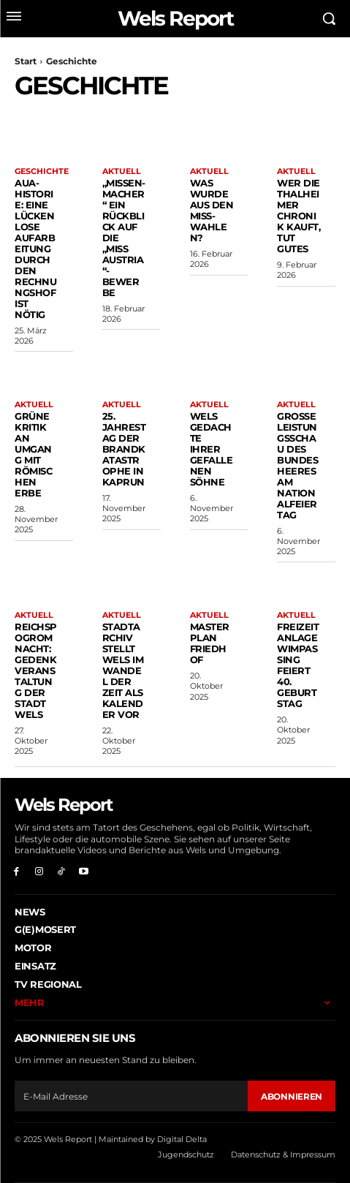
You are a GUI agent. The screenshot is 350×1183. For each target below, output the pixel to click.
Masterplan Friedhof (209, 643)
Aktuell (121, 171)
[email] (131, 1096)
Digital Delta (182, 1139)
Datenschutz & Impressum (283, 1154)
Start (26, 61)
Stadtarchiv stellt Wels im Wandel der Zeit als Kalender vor (123, 670)
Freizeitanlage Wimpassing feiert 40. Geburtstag (298, 665)
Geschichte (42, 171)
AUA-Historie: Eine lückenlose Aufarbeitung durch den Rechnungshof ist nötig (35, 248)
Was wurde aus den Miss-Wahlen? (212, 210)
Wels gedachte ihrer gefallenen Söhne (211, 449)
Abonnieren (291, 1096)
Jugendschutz (186, 1154)
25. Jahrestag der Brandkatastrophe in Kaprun (124, 449)
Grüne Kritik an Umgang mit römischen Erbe (33, 454)
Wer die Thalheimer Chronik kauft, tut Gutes (298, 215)
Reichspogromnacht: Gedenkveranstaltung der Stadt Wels (36, 670)
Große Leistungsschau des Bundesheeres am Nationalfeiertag (297, 465)
